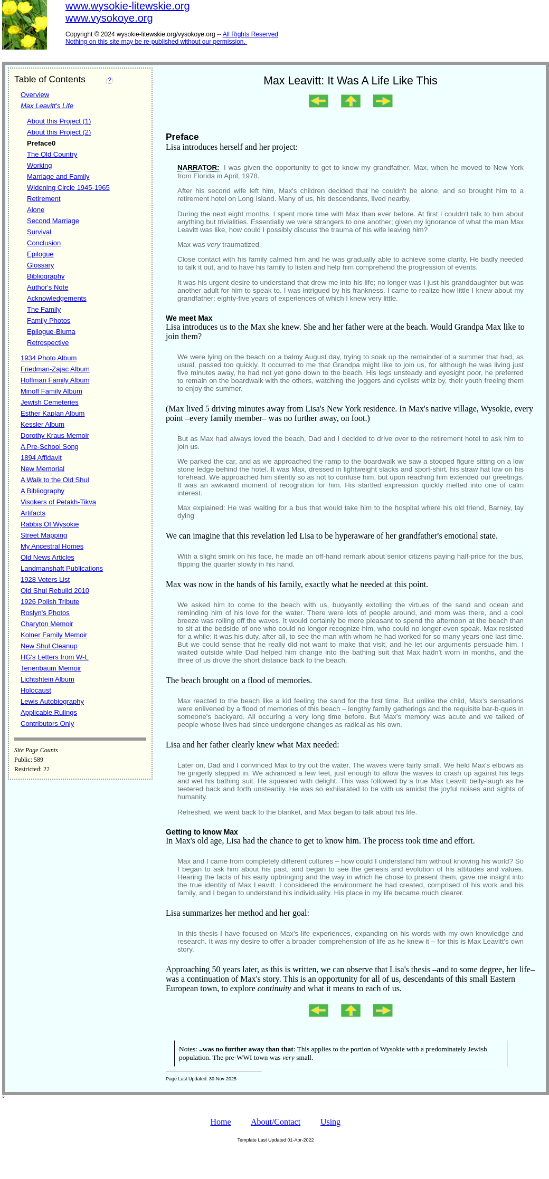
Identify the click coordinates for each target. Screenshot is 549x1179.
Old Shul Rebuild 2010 (55, 591)
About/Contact (275, 1121)
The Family (44, 309)
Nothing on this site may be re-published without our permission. (155, 41)
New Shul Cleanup (49, 646)
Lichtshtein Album (47, 679)
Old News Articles (47, 557)
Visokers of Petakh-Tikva (58, 502)
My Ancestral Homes (52, 546)
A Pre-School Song (50, 446)
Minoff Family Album (51, 391)
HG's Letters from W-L (55, 657)
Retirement (44, 199)
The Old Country (52, 154)
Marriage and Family (58, 176)
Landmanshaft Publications (62, 568)
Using (330, 1121)
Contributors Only (47, 723)
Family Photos (48, 320)
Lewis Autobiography (52, 701)
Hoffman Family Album (55, 380)
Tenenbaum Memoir (51, 668)
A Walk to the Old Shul (55, 480)
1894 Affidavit (41, 458)
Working (39, 165)
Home (220, 1121)
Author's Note (47, 287)
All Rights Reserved (250, 34)
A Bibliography (42, 491)
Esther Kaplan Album (52, 413)
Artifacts (33, 513)
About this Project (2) (59, 132)
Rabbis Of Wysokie (50, 524)
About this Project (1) (59, 121)
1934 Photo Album (49, 358)
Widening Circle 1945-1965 (68, 187)
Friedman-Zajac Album (55, 369)
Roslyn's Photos (45, 613)
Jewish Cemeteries (50, 402)
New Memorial (42, 469)
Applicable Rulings (49, 712)
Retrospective (48, 343)
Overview (35, 95)
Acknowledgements (57, 298)
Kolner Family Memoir (54, 635)
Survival (39, 232)
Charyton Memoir (47, 624)
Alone (35, 210)
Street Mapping (44, 535)
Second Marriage (53, 221)
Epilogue (40, 254)
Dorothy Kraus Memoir (55, 435)
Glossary (40, 265)
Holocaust (36, 690)
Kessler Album (42, 424)
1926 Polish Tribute (50, 602)
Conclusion (44, 243)
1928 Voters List (45, 579)
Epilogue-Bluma (51, 332)
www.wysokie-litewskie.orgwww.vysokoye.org (127, 12)
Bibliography (46, 276)
